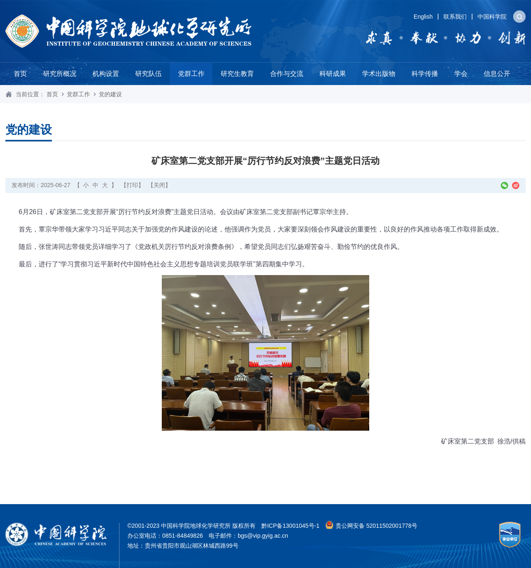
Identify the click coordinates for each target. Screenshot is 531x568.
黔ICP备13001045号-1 (290, 525)
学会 (461, 73)
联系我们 (455, 16)
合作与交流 (286, 73)
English (423, 16)
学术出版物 (378, 73)
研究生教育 (237, 73)
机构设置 (106, 73)
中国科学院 (492, 16)
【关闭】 (159, 185)
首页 (20, 73)
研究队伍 (148, 73)
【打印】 (132, 185)
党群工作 (191, 73)
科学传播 (425, 73)
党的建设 (110, 94)
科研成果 (332, 73)
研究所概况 (59, 73)
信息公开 (497, 73)
